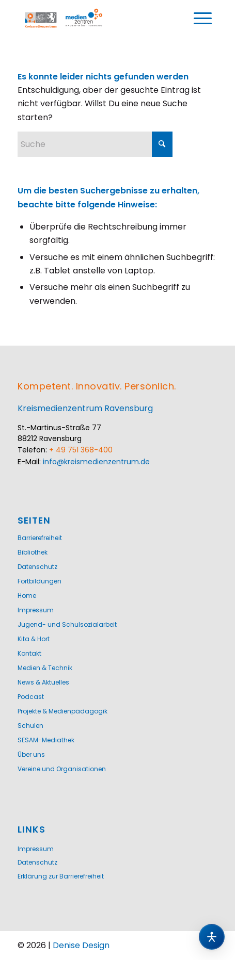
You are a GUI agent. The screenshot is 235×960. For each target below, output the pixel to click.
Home (27, 595)
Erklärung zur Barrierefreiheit (61, 876)
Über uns (31, 754)
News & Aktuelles (43, 682)
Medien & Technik (45, 667)
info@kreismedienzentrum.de (96, 462)
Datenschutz (37, 566)
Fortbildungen (39, 581)
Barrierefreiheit (40, 537)
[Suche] (95, 144)
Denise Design (81, 945)
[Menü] (203, 18)
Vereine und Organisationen (62, 768)
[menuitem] (203, 18)
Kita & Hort (34, 638)
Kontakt (29, 653)
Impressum (36, 610)
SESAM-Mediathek (46, 740)
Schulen (30, 725)
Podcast (31, 696)
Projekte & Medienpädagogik (62, 711)
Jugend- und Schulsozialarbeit (67, 624)
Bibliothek (33, 552)
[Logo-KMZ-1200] (67, 18)
